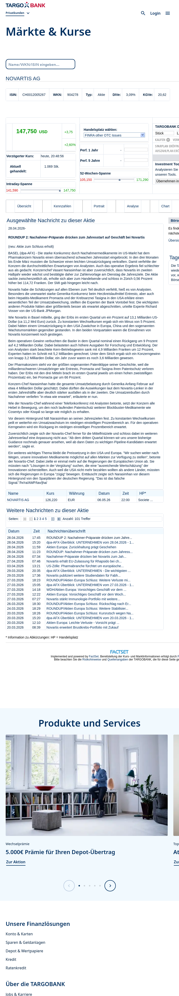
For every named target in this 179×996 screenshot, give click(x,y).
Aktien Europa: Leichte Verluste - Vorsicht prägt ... (82, 623)
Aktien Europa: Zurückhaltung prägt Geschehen (81, 547)
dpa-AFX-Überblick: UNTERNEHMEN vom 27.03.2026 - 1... (90, 585)
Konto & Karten (19, 933)
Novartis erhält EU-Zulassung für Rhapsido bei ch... (84, 561)
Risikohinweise (91, 659)
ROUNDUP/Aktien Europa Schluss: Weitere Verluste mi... (88, 580)
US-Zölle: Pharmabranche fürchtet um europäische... (85, 566)
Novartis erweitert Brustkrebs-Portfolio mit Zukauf (82, 627)
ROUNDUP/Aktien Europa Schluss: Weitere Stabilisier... (87, 608)
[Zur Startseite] (25, 5)
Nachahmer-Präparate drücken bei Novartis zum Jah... (86, 556)
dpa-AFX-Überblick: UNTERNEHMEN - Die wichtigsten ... (88, 571)
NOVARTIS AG (18, 500)
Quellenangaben (117, 659)
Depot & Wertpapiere (24, 950)
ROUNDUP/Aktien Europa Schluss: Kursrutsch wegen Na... (89, 613)
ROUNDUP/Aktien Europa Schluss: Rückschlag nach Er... (88, 604)
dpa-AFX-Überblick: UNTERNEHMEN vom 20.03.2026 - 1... (90, 618)
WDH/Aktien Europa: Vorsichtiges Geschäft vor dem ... (86, 590)
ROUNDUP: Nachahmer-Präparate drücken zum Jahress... (89, 552)
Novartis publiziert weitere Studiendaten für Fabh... (83, 575)
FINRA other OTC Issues (104, 135)
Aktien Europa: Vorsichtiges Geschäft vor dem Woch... (86, 594)
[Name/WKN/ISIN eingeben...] (40, 63)
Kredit (11, 959)
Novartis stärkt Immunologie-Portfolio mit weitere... (83, 599)
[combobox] (40, 64)
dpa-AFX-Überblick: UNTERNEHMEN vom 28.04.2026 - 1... (90, 542)
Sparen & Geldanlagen (25, 942)
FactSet (94, 656)
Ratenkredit (16, 967)
